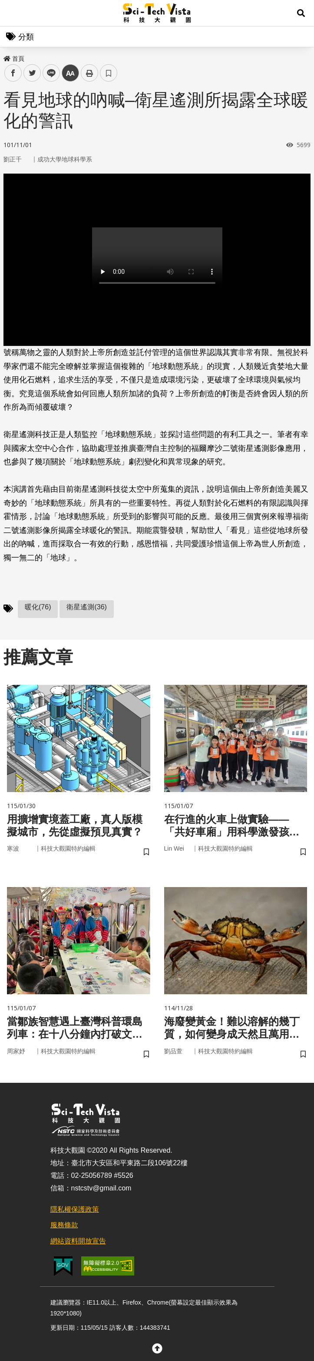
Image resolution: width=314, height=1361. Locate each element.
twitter (32, 73)
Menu (13, 13)
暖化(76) (38, 607)
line (48, 73)
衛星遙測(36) (86, 607)
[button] (301, 13)
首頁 (13, 58)
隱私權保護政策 (74, 1209)
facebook (13, 73)
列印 (89, 73)
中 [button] (70, 73)
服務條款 (64, 1225)
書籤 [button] (108, 73)
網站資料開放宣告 (78, 1241)
